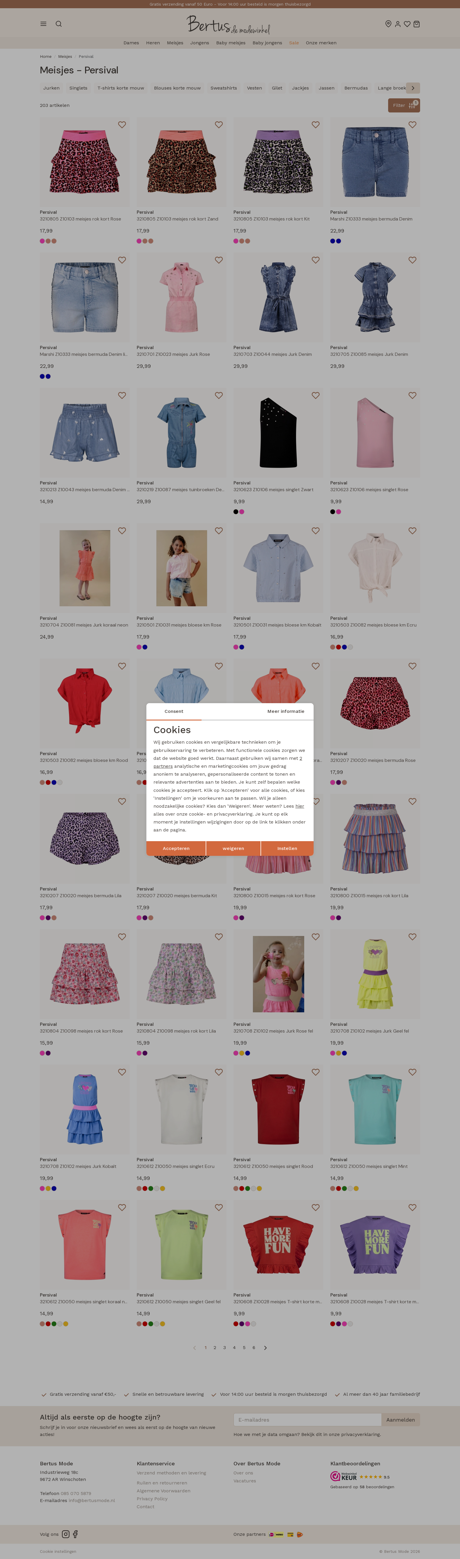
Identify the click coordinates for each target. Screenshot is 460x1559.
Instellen (287, 848)
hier (299, 806)
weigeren (233, 848)
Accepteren (176, 848)
